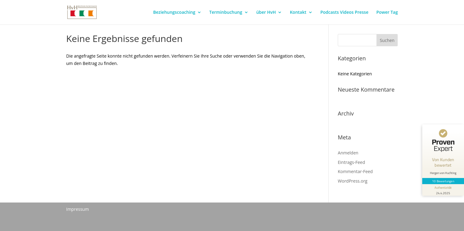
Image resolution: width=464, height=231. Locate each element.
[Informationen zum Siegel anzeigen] (443, 190)
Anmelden (348, 153)
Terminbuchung (225, 12)
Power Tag (387, 12)
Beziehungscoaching (174, 12)
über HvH (266, 12)
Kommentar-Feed (355, 171)
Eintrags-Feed (351, 162)
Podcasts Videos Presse (344, 12)
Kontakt (298, 12)
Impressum (77, 209)
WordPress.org (352, 181)
